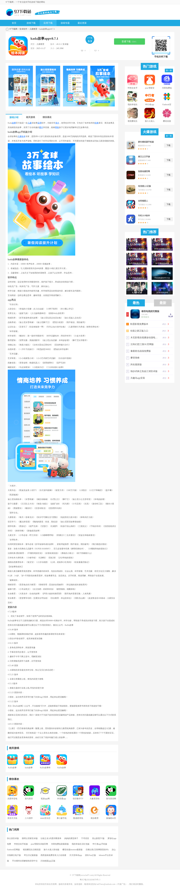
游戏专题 (65, 23)
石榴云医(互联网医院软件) (97, 850)
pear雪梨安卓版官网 (39, 844)
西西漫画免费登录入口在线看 (53, 855)
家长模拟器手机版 (146, 142)
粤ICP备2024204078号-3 (90, 880)
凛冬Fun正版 (90, 855)
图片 (41, 127)
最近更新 (82, 23)
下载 (168, 145)
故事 (14, 123)
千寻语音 (85, 838)
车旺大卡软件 (144, 216)
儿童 (30, 123)
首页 (14, 23)
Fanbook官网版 (13, 850)
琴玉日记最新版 (31, 855)
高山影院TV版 (98, 838)
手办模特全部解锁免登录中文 (25, 861)
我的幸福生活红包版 (80, 844)
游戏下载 (31, 23)
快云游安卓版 (13, 838)
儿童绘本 (21, 136)
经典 (97, 123)
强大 (57, 123)
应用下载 (48, 23)
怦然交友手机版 (21, 844)
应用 (39, 123)
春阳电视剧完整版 (150, 311)
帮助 (57, 127)
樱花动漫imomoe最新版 (72, 850)
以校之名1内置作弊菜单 (51, 838)
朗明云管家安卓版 (30, 838)
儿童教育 (33, 29)
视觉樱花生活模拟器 (32, 850)
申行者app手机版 (100, 844)
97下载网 (13, 29)
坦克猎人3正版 (144, 186)
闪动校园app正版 (48, 861)
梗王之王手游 (144, 157)
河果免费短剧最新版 (60, 844)
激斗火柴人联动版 (51, 850)
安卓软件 (23, 29)
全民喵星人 (143, 201)
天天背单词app (75, 855)
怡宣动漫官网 (144, 171)
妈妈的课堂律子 (71, 838)
